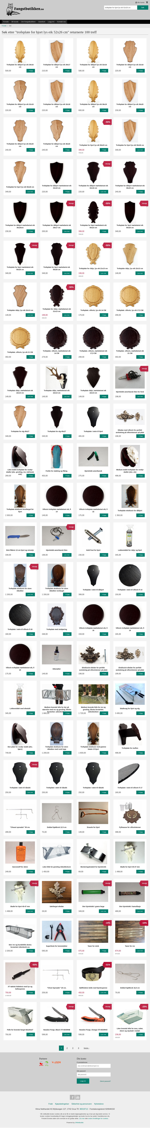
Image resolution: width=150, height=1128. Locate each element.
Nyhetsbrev (99, 1105)
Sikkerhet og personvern (81, 1105)
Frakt (50, 1105)
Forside (6, 22)
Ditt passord (81, 1071)
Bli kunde (15, 22)
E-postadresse (82, 1062)
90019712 (84, 1110)
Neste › (86, 1048)
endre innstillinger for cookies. (98, 1119)
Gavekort (41, 22)
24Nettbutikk (79, 1123)
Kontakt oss (61, 22)
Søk (142, 7)
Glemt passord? (105, 1081)
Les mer (82, 1119)
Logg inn (51, 22)
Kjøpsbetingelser (62, 1105)
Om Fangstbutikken (28, 22)
